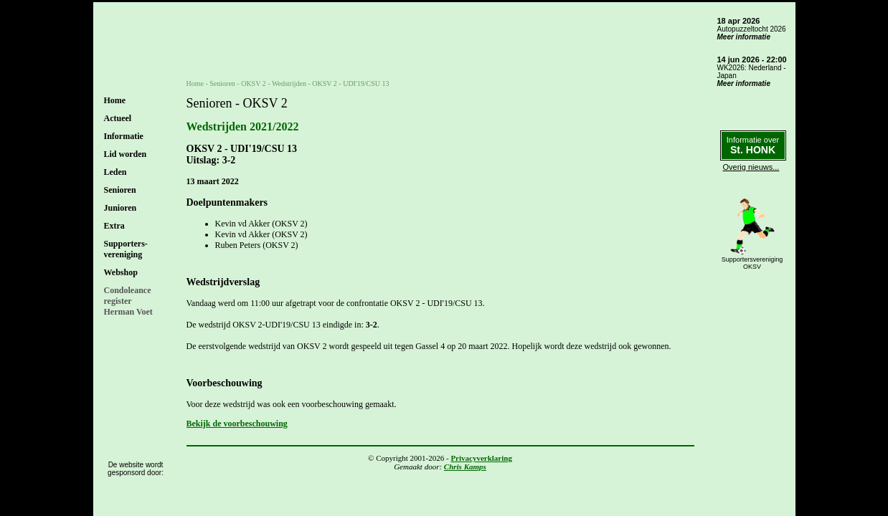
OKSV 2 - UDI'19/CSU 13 (350, 83)
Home (115, 100)
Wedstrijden (289, 83)
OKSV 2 (253, 83)
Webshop (121, 272)
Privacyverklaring (481, 458)
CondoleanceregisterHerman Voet (128, 301)
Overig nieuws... (751, 167)
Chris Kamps (465, 466)
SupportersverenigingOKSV (752, 263)
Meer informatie (743, 37)
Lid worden (125, 154)
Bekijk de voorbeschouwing (237, 424)
